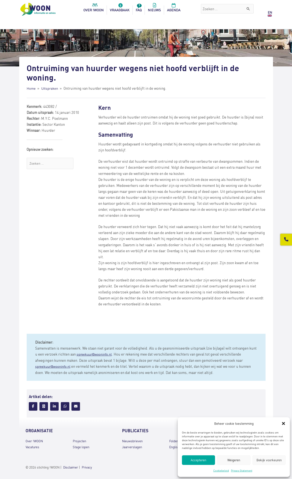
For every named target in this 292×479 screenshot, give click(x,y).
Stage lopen (81, 446)
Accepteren (198, 460)
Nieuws (154, 8)
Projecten (79, 440)
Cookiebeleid (221, 470)
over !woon (93, 8)
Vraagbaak (119, 8)
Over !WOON (34, 440)
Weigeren (233, 460)
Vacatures (32, 446)
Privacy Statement (241, 470)
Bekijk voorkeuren (269, 460)
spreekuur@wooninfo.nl (95, 354)
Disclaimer (70, 467)
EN (270, 12)
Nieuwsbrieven (132, 440)
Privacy (87, 467)
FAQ (139, 8)
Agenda (173, 8)
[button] (283, 423)
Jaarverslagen (132, 446)
